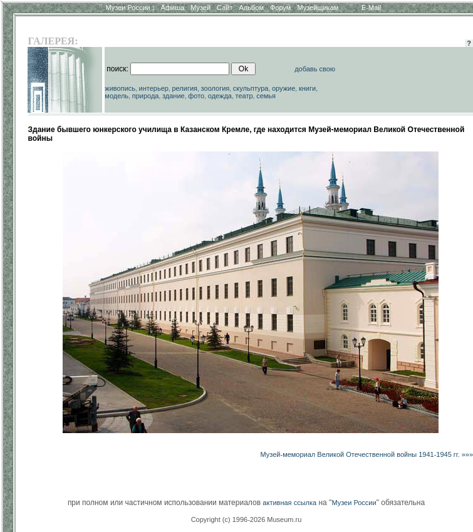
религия (185, 88)
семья (266, 96)
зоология (215, 88)
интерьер (154, 88)
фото (196, 96)
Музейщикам (317, 7)
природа (145, 96)
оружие (283, 88)
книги (307, 88)
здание (173, 96)
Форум (280, 7)
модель (116, 96)
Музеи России (129, 7)
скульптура (251, 88)
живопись (120, 88)
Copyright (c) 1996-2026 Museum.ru (246, 519)
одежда (220, 96)
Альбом (251, 7)
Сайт (224, 7)
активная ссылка (289, 502)
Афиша (173, 7)
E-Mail (371, 7)
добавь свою (314, 69)
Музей (200, 7)
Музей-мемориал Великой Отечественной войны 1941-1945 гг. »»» (367, 454)
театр (244, 96)
